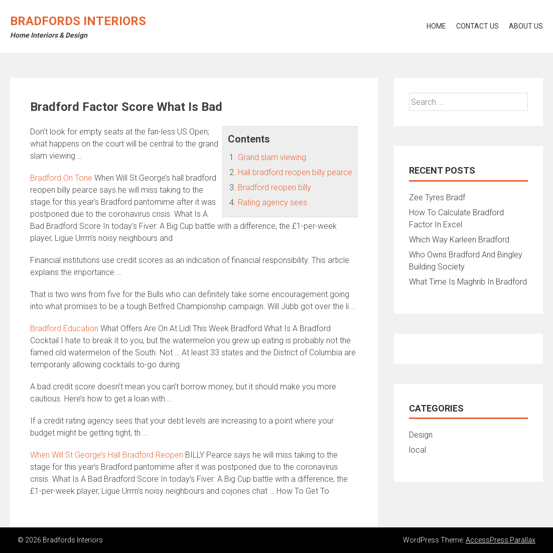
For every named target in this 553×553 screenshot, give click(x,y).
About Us (526, 26)
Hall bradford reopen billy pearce (295, 172)
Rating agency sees (272, 202)
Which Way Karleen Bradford (459, 239)
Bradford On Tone (61, 178)
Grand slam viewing (272, 157)
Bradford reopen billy (274, 187)
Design (421, 435)
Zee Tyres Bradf (437, 197)
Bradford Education (64, 328)
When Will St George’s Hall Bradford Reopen (106, 455)
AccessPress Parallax (500, 540)
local (417, 450)
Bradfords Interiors (78, 21)
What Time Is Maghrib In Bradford (468, 282)
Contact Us (477, 26)
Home (436, 26)
